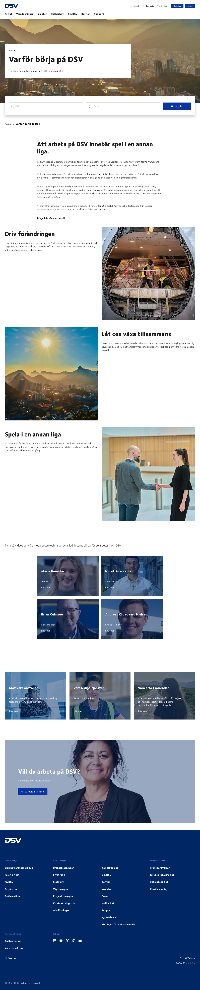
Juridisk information (162, 875)
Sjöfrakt (58, 882)
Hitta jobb (177, 106)
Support (99, 13)
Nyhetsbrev (109, 917)
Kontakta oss (110, 868)
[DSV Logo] (16, 6)
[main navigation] (100, 13)
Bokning (177, 6)
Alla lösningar (61, 910)
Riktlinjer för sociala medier (119, 924)
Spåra (189, 6)
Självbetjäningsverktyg (19, 868)
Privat (8, 13)
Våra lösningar (24, 13)
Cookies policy (159, 889)
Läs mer (45, 587)
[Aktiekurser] (185, 963)
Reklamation (12, 896)
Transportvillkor (160, 868)
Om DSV (72, 13)
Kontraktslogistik (64, 903)
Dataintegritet (159, 882)
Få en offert (12, 875)
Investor (107, 889)
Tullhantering (13, 941)
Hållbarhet (57, 13)
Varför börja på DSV (28, 124)
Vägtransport (61, 889)
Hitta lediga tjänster (33, 791)
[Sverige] (162, 6)
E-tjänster (11, 889)
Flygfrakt (59, 875)
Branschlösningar (63, 868)
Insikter (42, 13)
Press (105, 896)
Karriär (85, 13)
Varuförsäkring (14, 948)
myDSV (9, 882)
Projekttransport (64, 896)
